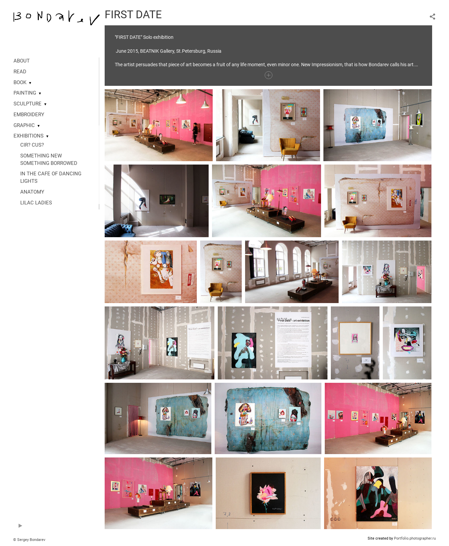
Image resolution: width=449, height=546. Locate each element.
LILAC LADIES (36, 203)
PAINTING (25, 93)
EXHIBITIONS (29, 136)
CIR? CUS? (32, 145)
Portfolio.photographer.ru (415, 538)
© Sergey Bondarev (29, 540)
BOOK (20, 82)
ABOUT (22, 61)
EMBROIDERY (29, 114)
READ (20, 72)
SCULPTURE (28, 104)
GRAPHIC (24, 125)
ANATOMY (32, 192)
